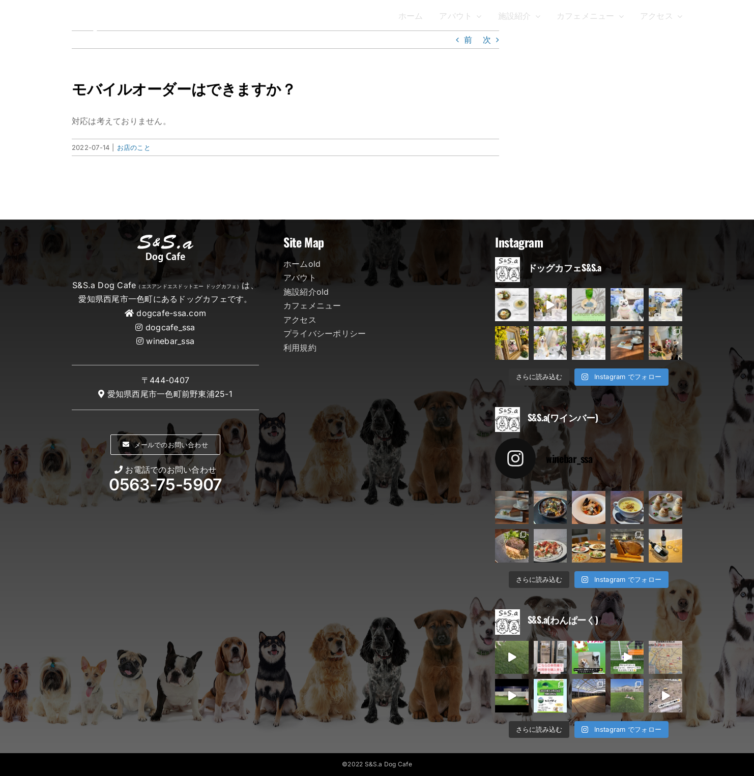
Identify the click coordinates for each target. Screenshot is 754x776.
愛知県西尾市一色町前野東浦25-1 (170, 394)
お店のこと (134, 147)
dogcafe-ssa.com (171, 313)
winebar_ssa (170, 341)
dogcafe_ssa (170, 327)
